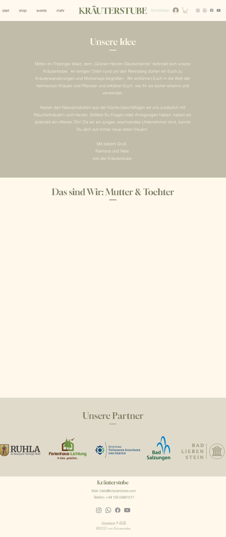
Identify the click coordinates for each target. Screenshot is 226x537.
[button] (63, 10)
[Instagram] (198, 10)
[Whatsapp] (204, 10)
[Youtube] (218, 10)
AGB (122, 522)
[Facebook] (211, 10)
